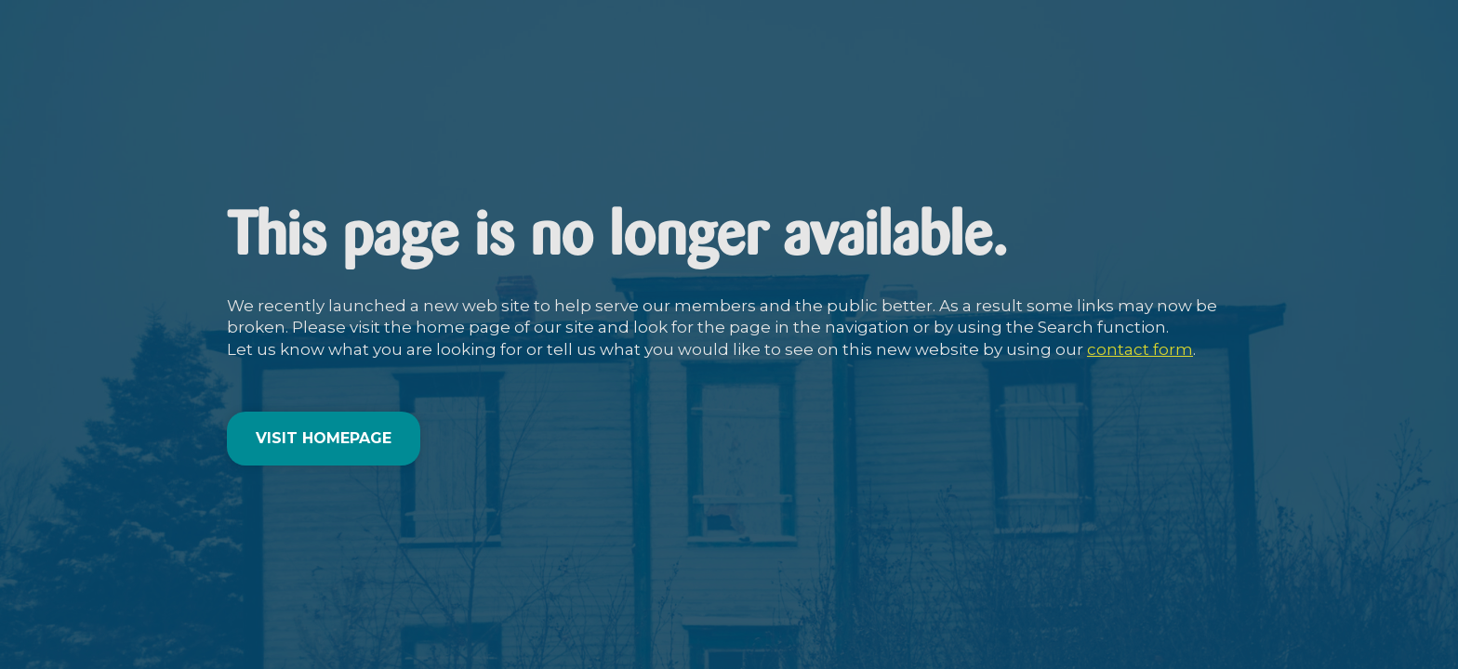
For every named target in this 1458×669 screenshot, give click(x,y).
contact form (1140, 349)
